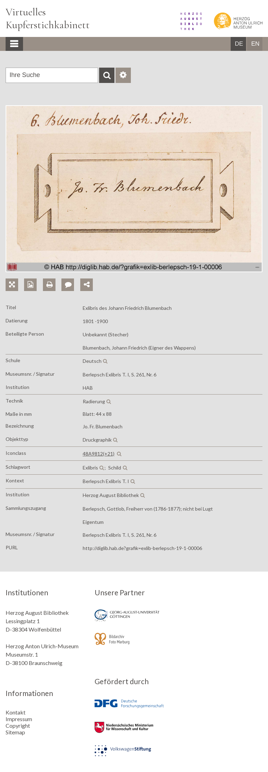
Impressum (19, 719)
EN (255, 43)
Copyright (18, 725)
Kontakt (15, 712)
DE (239, 43)
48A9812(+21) (98, 454)
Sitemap (15, 732)
